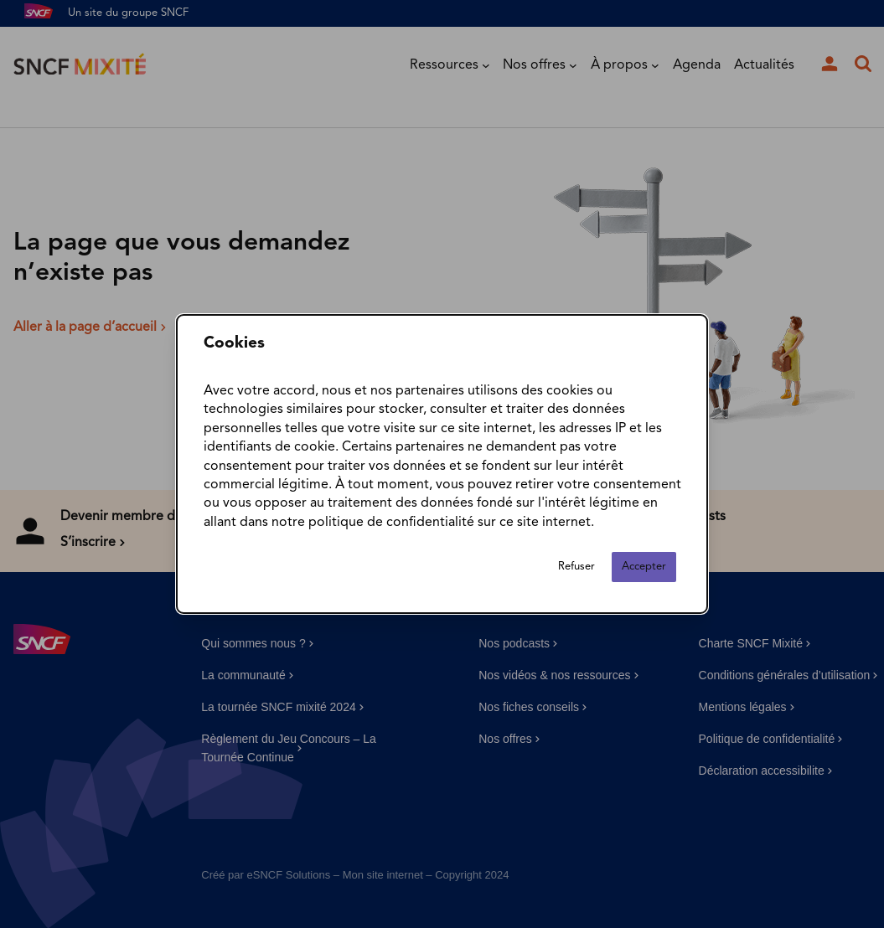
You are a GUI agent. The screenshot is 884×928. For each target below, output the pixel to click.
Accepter (644, 566)
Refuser (576, 566)
